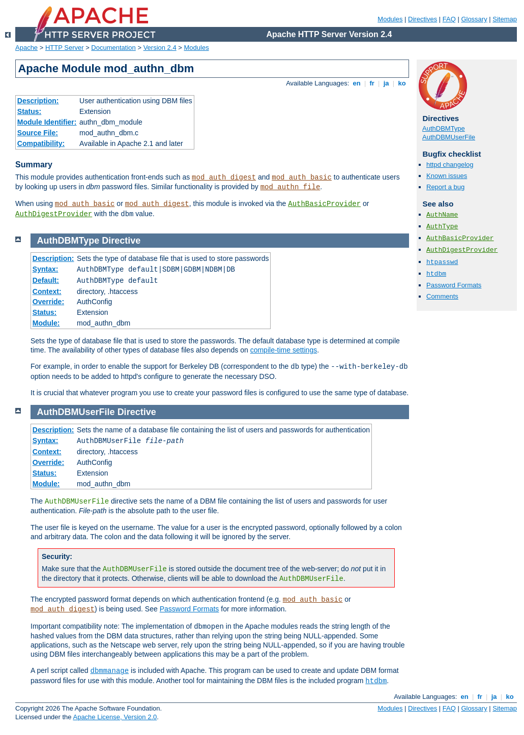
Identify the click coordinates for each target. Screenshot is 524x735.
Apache (26, 47)
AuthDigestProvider (53, 214)
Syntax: (46, 269)
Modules (389, 19)
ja (386, 83)
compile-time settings (283, 350)
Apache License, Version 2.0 (115, 717)
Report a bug (445, 187)
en (356, 83)
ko (401, 83)
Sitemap (504, 19)
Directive (121, 241)
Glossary (474, 19)
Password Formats (453, 285)
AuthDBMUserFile (448, 137)
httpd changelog (450, 164)
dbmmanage (110, 671)
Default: (46, 280)
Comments (442, 296)
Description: (38, 101)
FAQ (449, 19)
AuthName (442, 215)
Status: (29, 111)
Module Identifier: (47, 122)
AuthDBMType (443, 128)
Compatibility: (41, 143)
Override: (48, 302)
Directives (422, 19)
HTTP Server (64, 47)
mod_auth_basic (302, 177)
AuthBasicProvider (324, 204)
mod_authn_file (290, 187)
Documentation (113, 47)
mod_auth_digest (224, 177)
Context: (47, 291)
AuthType (442, 226)
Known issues (446, 176)
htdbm (436, 274)
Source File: (37, 133)
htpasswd (442, 262)
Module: (46, 323)
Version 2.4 (160, 47)
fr (372, 83)
